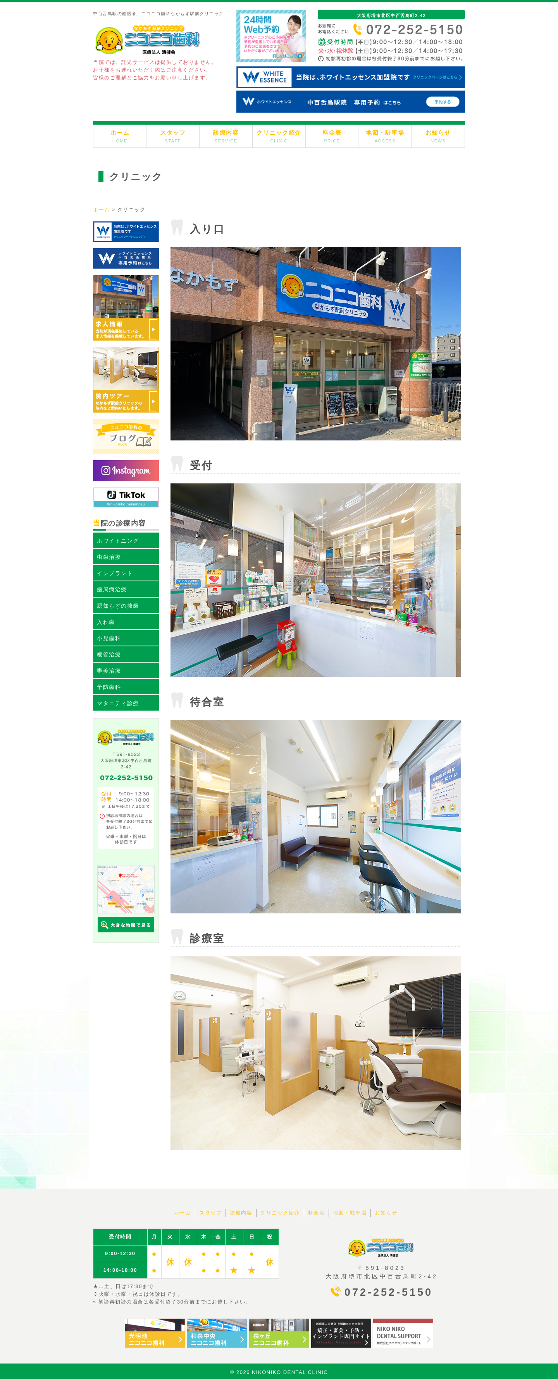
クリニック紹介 (279, 136)
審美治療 (109, 671)
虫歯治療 (109, 557)
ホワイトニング (118, 541)
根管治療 (109, 654)
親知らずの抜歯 (118, 606)
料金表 (332, 136)
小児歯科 (109, 638)
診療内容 (226, 136)
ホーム (120, 136)
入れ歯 (106, 622)
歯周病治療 (112, 589)
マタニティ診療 (118, 703)
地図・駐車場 (385, 136)
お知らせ (438, 136)
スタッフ (173, 136)
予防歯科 (109, 687)
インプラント (115, 573)
